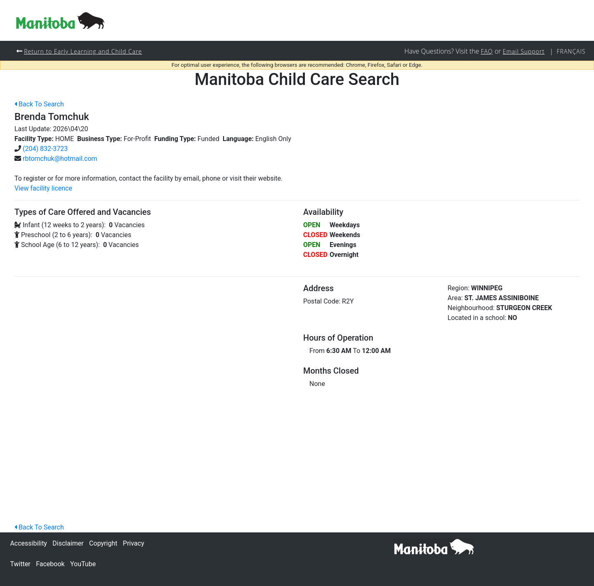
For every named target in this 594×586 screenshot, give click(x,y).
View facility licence (43, 188)
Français (571, 51)
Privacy (133, 543)
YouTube (83, 564)
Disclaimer (67, 543)
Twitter (20, 564)
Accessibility (28, 543)
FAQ (485, 51)
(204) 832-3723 (45, 149)
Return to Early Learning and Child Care (84, 51)
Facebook (50, 564)
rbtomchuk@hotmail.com (60, 158)
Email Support (522, 51)
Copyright (103, 543)
